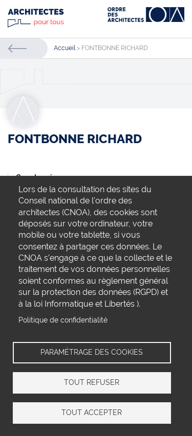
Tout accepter (91, 412)
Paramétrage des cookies (91, 352)
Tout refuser (91, 382)
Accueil (64, 48)
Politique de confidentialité (63, 320)
